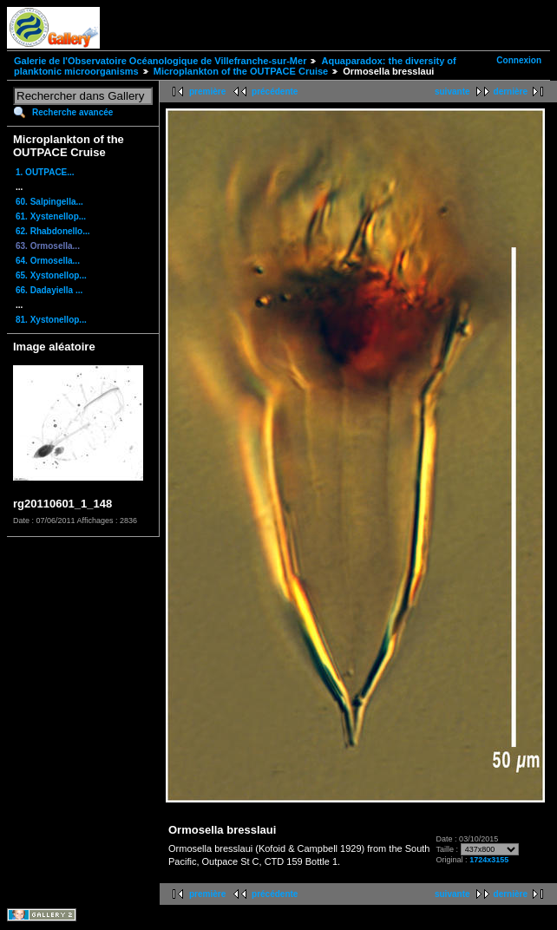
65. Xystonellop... (51, 275)
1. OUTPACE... (45, 172)
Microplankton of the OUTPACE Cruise (241, 71)
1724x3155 (488, 859)
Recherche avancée (72, 112)
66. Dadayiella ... (49, 290)
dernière (511, 91)
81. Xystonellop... (51, 319)
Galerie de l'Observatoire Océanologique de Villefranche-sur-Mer (160, 61)
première (207, 91)
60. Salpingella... (49, 201)
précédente (275, 91)
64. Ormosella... (48, 260)
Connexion (518, 60)
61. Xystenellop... (51, 216)
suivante (452, 91)
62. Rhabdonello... (53, 231)
